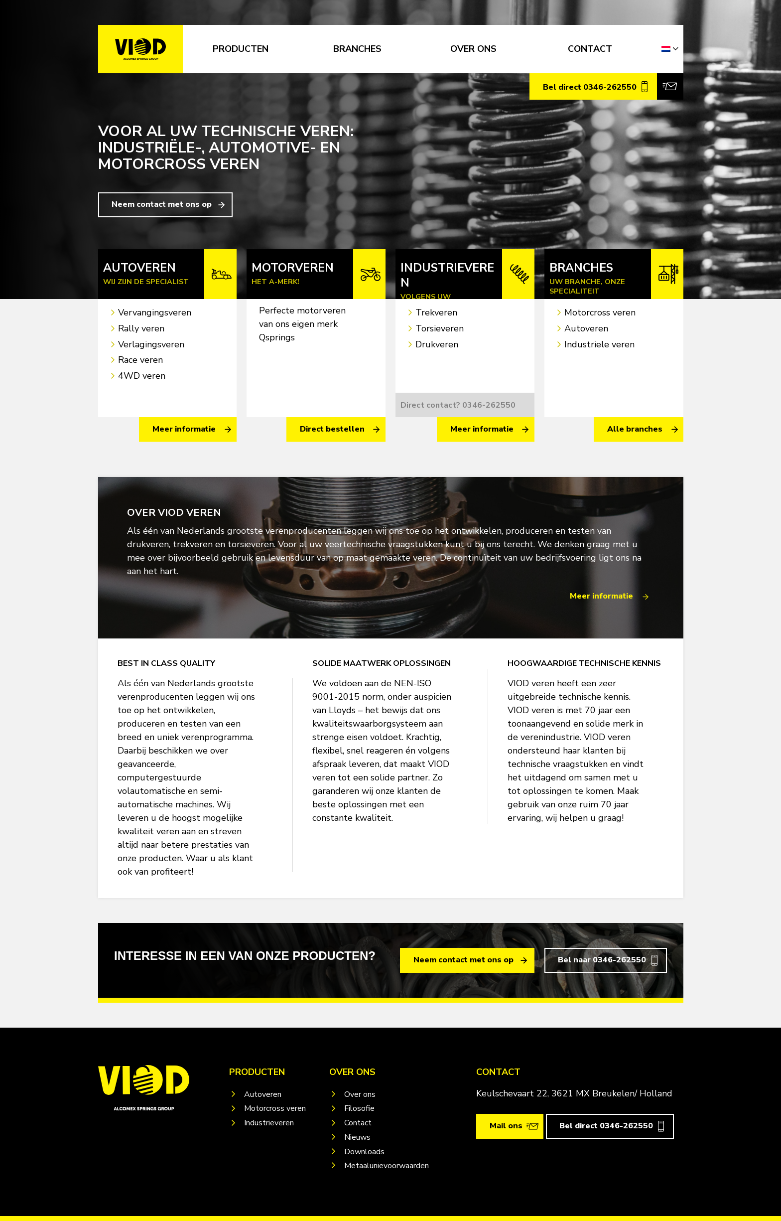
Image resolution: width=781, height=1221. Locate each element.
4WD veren (141, 376)
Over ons (360, 1094)
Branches (357, 49)
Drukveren (436, 344)
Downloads (364, 1151)
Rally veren (141, 328)
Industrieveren (269, 1122)
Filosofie (359, 1108)
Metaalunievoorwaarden (386, 1165)
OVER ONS (473, 49)
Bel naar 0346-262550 (602, 959)
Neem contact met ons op (162, 204)
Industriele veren (599, 344)
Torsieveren (439, 328)
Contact (358, 1122)
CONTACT (590, 49)
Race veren (140, 360)
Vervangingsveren (154, 312)
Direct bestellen (332, 429)
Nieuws (357, 1137)
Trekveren (436, 312)
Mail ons (506, 1125)
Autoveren (586, 328)
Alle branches (634, 429)
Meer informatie (184, 429)
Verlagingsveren (151, 344)
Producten (240, 49)
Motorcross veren (600, 312)
